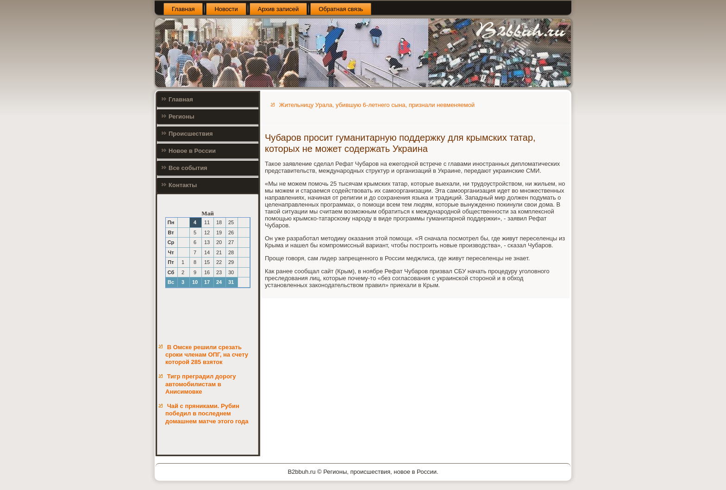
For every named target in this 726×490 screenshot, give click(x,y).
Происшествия (191, 133)
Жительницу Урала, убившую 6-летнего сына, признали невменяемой (377, 104)
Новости (226, 9)
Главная (183, 9)
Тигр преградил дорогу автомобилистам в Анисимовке (200, 384)
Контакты (183, 185)
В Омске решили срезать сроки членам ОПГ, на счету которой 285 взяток (206, 355)
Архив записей (278, 9)
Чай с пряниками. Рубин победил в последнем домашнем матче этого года (207, 413)
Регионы (181, 116)
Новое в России (192, 150)
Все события (188, 167)
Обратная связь (341, 9)
